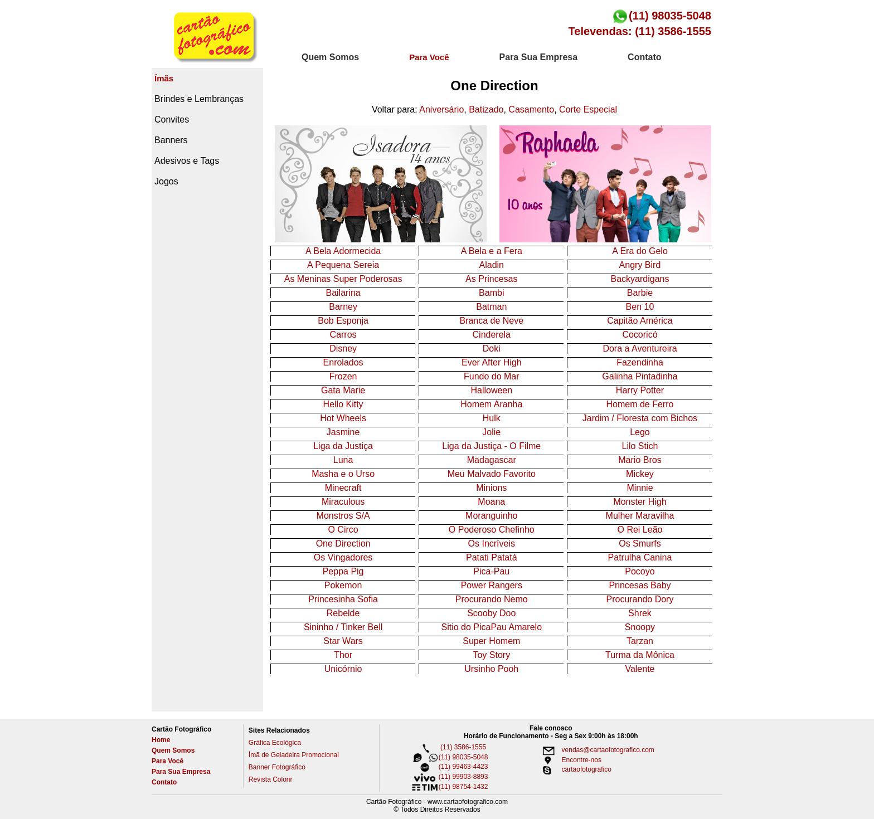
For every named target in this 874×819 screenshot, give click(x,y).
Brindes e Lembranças (199, 99)
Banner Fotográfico (277, 767)
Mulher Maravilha (640, 515)
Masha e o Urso (343, 474)
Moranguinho (491, 515)
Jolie (491, 432)
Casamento (531, 109)
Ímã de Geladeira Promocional (294, 755)
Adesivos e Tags (186, 160)
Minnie (640, 488)
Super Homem (491, 641)
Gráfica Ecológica (275, 743)
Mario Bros (639, 460)
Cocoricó (639, 334)
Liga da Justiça (343, 446)
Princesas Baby (640, 585)
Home (161, 740)
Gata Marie (343, 390)
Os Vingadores (343, 557)
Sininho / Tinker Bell (343, 627)
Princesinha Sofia (343, 599)
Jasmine (343, 432)
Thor (343, 655)
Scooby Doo (491, 613)
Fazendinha (639, 362)
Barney (343, 306)
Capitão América (639, 320)
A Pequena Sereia (343, 265)
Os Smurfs (640, 543)
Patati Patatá (491, 557)
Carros (343, 334)
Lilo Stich (640, 446)
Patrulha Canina (640, 557)
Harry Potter (640, 390)
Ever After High (492, 362)
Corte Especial (588, 109)
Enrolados (343, 362)
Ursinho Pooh (491, 669)
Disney (343, 348)
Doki (492, 348)
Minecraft (343, 488)
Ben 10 (640, 306)
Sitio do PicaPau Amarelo (491, 627)
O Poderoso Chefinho (492, 529)
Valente (639, 669)
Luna (343, 460)
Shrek (640, 613)
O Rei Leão (640, 529)
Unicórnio (343, 669)
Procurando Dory (639, 599)
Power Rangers (491, 585)
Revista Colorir (271, 779)
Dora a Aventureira (640, 348)
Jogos (166, 181)
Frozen (343, 376)
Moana (491, 501)
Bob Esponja (343, 320)
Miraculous (343, 501)
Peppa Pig (343, 571)
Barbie (640, 293)
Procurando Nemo (491, 599)
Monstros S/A (343, 515)
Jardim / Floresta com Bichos (639, 418)
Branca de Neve (491, 320)
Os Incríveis (491, 543)
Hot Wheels (343, 418)
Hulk (492, 418)
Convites (171, 119)
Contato (164, 782)
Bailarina (343, 293)
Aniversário (441, 109)
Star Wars (343, 641)
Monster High (639, 501)
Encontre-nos (567, 760)
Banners (171, 140)
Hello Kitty (343, 404)
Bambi (491, 293)
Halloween (491, 390)
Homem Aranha (491, 404)
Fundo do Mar (491, 376)
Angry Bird (640, 265)
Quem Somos (173, 750)
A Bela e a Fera (491, 251)
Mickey (640, 474)
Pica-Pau (491, 571)
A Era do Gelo (640, 251)
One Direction (343, 543)
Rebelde (343, 613)
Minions (491, 488)
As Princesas (491, 279)
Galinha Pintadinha (639, 376)
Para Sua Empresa (181, 772)
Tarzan (640, 641)
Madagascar (491, 460)
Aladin (491, 265)
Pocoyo (639, 571)
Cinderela (492, 334)
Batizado (486, 109)
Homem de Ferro (640, 404)
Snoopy (640, 627)
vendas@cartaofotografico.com (594, 750)
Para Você (167, 761)
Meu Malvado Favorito (492, 474)
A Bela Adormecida (343, 251)
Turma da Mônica (639, 655)
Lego (640, 432)
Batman (491, 306)
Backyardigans (639, 279)
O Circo (343, 529)
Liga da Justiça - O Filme (491, 446)
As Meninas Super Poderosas (343, 279)
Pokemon (343, 585)
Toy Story (491, 655)
